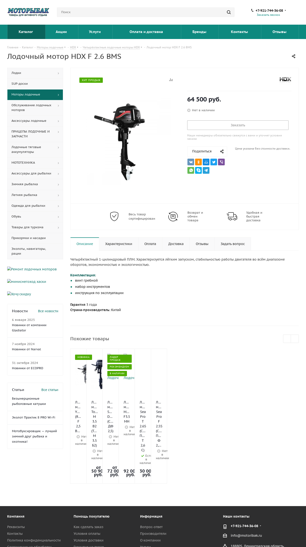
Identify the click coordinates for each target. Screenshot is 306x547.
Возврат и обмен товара (195, 216)
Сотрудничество (20, 505)
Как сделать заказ (88, 474)
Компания (15, 463)
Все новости (48, 296)
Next (295, 339)
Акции (62, 31)
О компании (150, 487)
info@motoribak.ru (246, 482)
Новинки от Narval (26, 334)
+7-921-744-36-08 (269, 10)
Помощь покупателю (91, 463)
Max (295, 535)
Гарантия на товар (89, 494)
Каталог (26, 31)
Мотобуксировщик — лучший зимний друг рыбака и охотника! (34, 421)
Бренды (199, 31)
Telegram (271, 535)
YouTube (283, 535)
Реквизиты (16, 474)
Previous (287, 339)
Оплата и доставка (147, 31)
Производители (153, 480)
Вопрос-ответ (151, 474)
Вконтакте (259, 535)
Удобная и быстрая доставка (254, 216)
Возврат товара (86, 500)
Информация (151, 463)
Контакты (240, 31)
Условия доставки (89, 487)
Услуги (95, 31)
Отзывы (280, 31)
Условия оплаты (87, 480)
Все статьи (49, 375)
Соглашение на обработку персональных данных (29, 496)
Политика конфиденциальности (34, 487)
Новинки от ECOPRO (27, 353)
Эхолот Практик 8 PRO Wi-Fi (33, 402)
